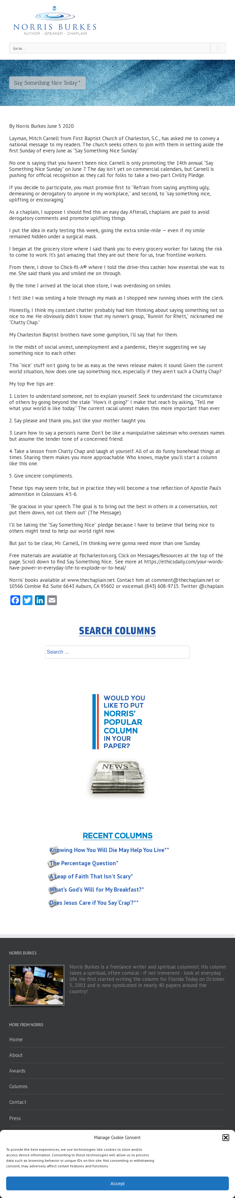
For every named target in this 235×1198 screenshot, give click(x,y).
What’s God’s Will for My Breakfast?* (97, 889)
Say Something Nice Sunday (105, 150)
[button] (226, 1138)
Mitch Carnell (44, 138)
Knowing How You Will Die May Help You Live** (109, 850)
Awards (17, 1070)
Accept (117, 1183)
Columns (18, 1086)
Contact (17, 1102)
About (16, 1055)
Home (16, 1039)
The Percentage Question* (84, 863)
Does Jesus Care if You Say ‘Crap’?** (94, 902)
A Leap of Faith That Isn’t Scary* (91, 876)
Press (15, 1118)
